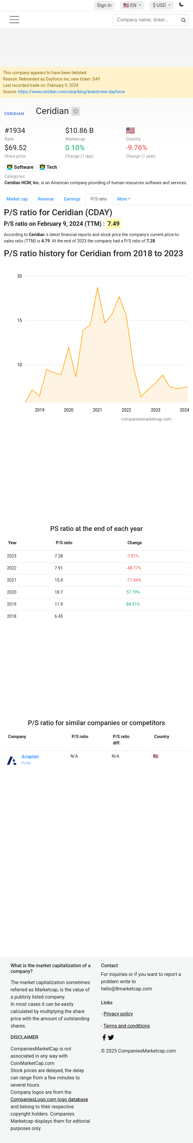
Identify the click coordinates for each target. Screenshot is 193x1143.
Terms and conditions (127, 1026)
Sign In (104, 5)
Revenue (46, 199)
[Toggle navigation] (14, 19)
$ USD (160, 5)
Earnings (72, 199)
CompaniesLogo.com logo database (49, 1099)
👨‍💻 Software (20, 167)
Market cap (17, 199)
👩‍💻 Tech (48, 167)
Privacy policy (118, 1014)
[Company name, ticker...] (150, 20)
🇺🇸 (130, 5)
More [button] (122, 199)
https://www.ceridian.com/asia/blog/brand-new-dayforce (71, 91)
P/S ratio (99, 199)
